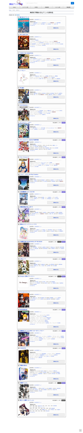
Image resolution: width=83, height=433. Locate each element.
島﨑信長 (43, 264)
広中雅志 (45, 316)
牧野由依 (60, 264)
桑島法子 (49, 110)
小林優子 (40, 340)
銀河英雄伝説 (23, 309)
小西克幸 (54, 283)
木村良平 (38, 283)
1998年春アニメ (38, 142)
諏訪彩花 (35, 388)
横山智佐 (36, 212)
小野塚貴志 (49, 198)
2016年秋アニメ (38, 90)
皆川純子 (47, 165)
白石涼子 (47, 43)
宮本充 (60, 110)
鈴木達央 (53, 373)
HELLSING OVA (24, 34)
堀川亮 (48, 315)
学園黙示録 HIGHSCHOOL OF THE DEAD (31, 241)
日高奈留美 (40, 111)
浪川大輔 (43, 128)
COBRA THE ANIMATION (26, 53)
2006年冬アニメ (38, 36)
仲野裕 (35, 198)
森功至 (46, 320)
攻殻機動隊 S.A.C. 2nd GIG (27, 192)
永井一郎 (56, 24)
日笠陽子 (59, 94)
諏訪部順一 (35, 247)
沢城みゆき (37, 76)
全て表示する (32, 25)
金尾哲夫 (60, 93)
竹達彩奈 (62, 248)
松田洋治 (44, 22)
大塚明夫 (53, 77)
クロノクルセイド (24, 157)
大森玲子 (38, 229)
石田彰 (50, 162)
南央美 (52, 231)
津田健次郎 (58, 353)
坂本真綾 (58, 58)
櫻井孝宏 (36, 93)
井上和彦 (36, 166)
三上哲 (47, 356)
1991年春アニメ (38, 333)
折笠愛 (44, 212)
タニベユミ (42, 407)
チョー (50, 78)
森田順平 (58, 78)
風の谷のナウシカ (24, 17)
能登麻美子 (42, 354)
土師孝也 (36, 129)
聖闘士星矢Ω (23, 365)
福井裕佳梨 (45, 248)
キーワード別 (25, 7)
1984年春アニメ (38, 19)
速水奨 (61, 43)
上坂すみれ (40, 405)
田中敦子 (36, 197)
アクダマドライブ (25, 292)
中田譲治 (36, 40)
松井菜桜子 (52, 212)
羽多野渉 (61, 283)
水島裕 (58, 373)
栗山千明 (60, 180)
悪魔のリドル (23, 383)
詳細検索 (47, 7)
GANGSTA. (23, 348)
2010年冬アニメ (38, 55)
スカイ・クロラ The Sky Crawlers (29, 174)
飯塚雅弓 (36, 149)
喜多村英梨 (62, 247)
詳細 (56, 27)
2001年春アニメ (38, 107)
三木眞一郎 (40, 78)
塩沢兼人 (47, 322)
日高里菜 (55, 405)
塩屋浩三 (44, 114)
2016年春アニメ (38, 261)
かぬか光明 (35, 61)
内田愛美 (45, 389)
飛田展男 (34, 43)
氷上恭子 (43, 129)
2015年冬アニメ (38, 402)
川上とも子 (43, 162)
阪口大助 (35, 128)
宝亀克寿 (40, 357)
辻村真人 (49, 24)
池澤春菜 (60, 212)
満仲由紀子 (61, 213)
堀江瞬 (59, 297)
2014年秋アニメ (38, 278)
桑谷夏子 (56, 165)
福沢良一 (55, 59)
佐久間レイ (50, 336)
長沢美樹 (35, 145)
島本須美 (36, 22)
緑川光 (46, 283)
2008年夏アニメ (38, 176)
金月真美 (56, 147)
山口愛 (35, 181)
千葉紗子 (43, 163)
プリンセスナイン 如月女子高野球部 (29, 140)
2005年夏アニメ (38, 124)
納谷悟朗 (58, 22)
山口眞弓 (38, 59)
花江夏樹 (55, 265)
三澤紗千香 (54, 389)
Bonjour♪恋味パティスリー (27, 276)
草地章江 (36, 231)
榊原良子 (52, 22)
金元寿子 (43, 388)
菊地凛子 (43, 180)
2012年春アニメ (38, 367)
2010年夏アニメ (38, 243)
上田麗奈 (47, 76)
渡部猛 (62, 337)
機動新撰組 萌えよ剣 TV (26, 207)
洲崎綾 (56, 76)
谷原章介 (52, 180)
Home (14, 7)
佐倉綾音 (35, 284)
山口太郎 (57, 198)
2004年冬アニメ (38, 194)
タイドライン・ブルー (25, 122)
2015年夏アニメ (38, 350)
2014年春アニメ (38, 385)
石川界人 (44, 281)
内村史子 (36, 389)
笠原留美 (47, 147)
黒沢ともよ (35, 297)
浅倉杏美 (58, 388)
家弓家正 (43, 24)
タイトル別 (57, 7)
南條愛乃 (50, 388)
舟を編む (22, 87)
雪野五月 (55, 371)
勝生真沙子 (49, 317)
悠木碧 (52, 356)
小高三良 (47, 59)
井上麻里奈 (43, 247)
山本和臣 (48, 265)
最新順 (18, 15)
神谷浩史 (44, 93)
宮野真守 (53, 248)
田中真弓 (34, 213)
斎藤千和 (50, 94)
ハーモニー (22, 70)
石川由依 (36, 281)
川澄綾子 (58, 409)
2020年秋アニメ (38, 294)
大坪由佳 (40, 390)
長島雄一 (41, 113)
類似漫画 (68, 7)
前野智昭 (52, 264)
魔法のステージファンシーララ (28, 224)
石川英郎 (60, 229)
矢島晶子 (49, 149)
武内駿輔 (51, 297)
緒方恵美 (34, 299)
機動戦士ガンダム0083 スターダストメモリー (32, 330)
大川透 (42, 198)
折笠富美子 (41, 42)
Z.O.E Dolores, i (24, 105)
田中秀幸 (41, 338)
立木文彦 (48, 113)
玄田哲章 (41, 110)
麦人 (35, 94)
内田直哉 (35, 58)
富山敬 (59, 322)
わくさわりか (51, 128)
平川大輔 (45, 181)
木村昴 (41, 299)
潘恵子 (49, 319)
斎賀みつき (36, 265)
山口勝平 (44, 231)
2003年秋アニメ (38, 159)
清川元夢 (58, 42)
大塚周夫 (40, 337)
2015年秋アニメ (38, 72)
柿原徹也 (53, 281)
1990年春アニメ (38, 311)
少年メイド (23, 259)
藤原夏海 (36, 264)
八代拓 (42, 265)
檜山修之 (36, 248)
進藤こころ (55, 145)
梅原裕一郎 (43, 297)
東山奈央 (47, 410)
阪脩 (43, 197)
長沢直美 (36, 146)
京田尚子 (35, 24)
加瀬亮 (35, 180)
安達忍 (43, 229)
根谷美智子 (50, 229)
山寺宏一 (57, 197)
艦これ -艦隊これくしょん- (27, 400)
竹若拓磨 (53, 181)
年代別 (36, 7)
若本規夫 (44, 45)
